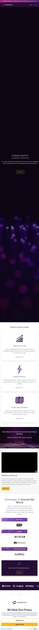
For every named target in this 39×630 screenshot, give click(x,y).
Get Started (20, 172)
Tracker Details (9, 628)
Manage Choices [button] (20, 620)
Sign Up (19, 572)
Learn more (19, 442)
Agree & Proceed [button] (19, 624)
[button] (34, 5)
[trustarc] (35, 629)
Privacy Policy (4, 628)
